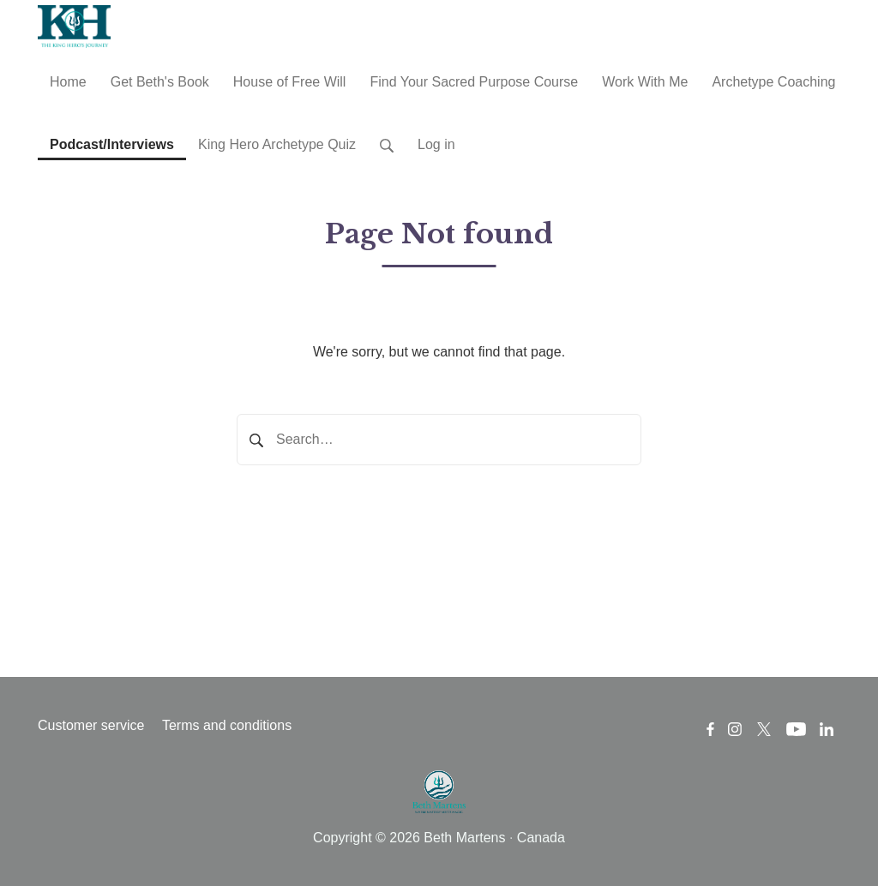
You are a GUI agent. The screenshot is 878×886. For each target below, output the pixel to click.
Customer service (91, 725)
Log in (436, 144)
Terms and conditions (227, 725)
